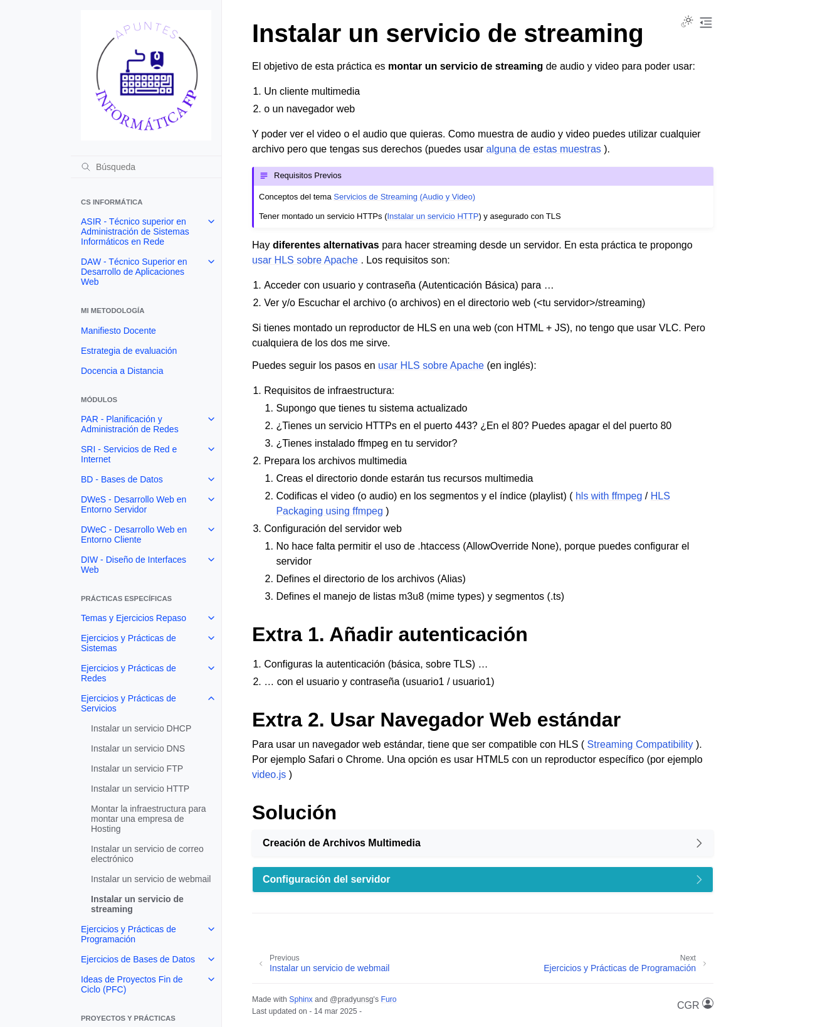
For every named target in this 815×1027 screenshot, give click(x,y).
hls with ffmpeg (609, 496)
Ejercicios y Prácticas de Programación (128, 934)
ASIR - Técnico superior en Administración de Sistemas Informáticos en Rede (135, 231)
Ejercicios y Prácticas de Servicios (128, 703)
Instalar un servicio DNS (138, 748)
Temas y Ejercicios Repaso (133, 618)
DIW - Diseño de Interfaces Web (133, 565)
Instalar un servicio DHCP (141, 728)
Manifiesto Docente (118, 331)
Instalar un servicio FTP (137, 769)
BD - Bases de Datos (122, 479)
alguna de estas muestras (543, 149)
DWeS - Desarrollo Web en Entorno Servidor (133, 504)
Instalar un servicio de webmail (151, 879)
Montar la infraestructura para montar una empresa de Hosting (148, 819)
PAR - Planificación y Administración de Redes (130, 424)
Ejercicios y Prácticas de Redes (128, 673)
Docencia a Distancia (122, 371)
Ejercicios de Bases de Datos (138, 959)
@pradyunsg (352, 999)
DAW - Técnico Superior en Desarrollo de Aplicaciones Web (134, 272)
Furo (388, 999)
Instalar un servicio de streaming (137, 904)
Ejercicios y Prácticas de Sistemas (128, 643)
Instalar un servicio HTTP (140, 789)
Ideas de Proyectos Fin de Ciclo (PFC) (132, 984)
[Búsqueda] (146, 167)
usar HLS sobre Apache (305, 260)
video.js (269, 774)
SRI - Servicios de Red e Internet (129, 454)
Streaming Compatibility (640, 744)
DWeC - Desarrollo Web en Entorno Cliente (134, 534)
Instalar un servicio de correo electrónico (147, 854)
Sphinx (300, 999)
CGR (695, 1004)
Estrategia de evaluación (129, 351)
